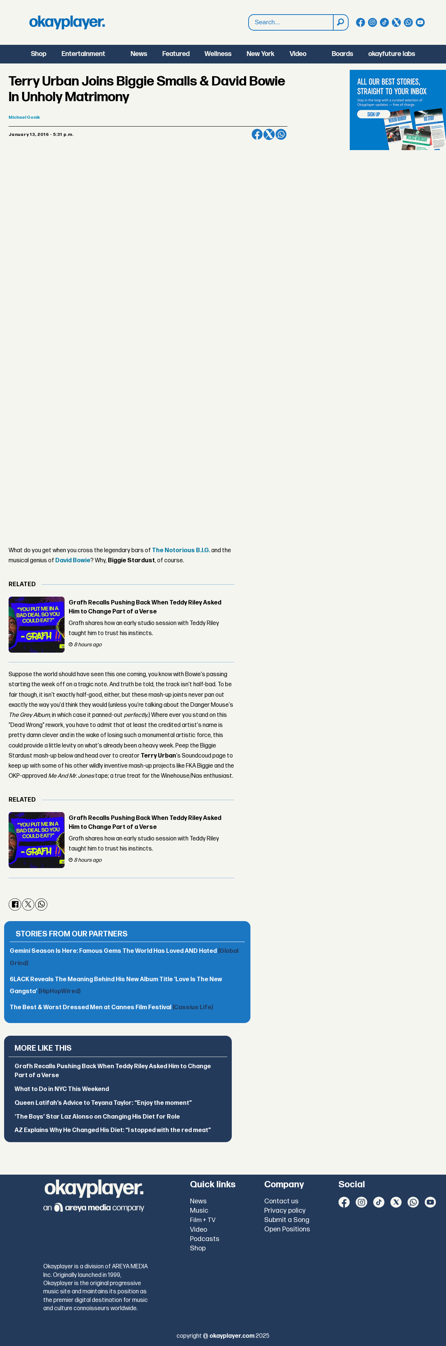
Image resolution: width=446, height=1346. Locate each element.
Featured (176, 54)
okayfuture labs (391, 54)
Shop (38, 54)
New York (260, 54)
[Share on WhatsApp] (281, 134)
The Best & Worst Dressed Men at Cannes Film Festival (111, 1007)
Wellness (218, 54)
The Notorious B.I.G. (181, 550)
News (139, 54)
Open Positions (287, 1229)
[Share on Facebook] (257, 134)
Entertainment (83, 54)
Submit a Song (286, 1220)
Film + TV (203, 1220)
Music (199, 1211)
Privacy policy (285, 1211)
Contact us (281, 1201)
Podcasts (204, 1239)
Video (298, 54)
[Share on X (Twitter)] (269, 134)
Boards (342, 54)
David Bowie (72, 560)
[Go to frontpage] (67, 22)
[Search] (340, 22)
